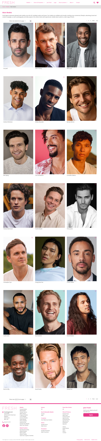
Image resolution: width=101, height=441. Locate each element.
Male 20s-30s (66, 418)
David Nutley (38, 389)
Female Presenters (45, 430)
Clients (64, 426)
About (72, 2)
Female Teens (66, 413)
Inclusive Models (24, 418)
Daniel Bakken (70, 335)
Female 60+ (65, 422)
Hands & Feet (23, 422)
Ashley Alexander (39, 122)
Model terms (94, 439)
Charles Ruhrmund (8, 229)
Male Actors (44, 426)
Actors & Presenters (39, 2)
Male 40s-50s (66, 421)
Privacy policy (80, 439)
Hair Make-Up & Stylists (46, 420)
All (41, 409)
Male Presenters (45, 432)
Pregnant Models (24, 415)
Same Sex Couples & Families (26, 435)
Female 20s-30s (66, 416)
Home (3, 6)
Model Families (24, 428)
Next (93, 20)
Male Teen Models (24, 425)
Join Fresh (49, 2)
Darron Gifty (6, 389)
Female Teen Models (24, 423)
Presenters (44, 428)
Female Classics (23, 412)
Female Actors (44, 424)
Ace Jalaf (5, 68)
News (64, 429)
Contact (78, 2)
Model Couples (23, 434)
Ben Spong (6, 175)
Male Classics (23, 413)
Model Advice (66, 428)
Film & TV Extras (67, 412)
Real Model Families (24, 429)
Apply (91, 415)
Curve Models (23, 416)
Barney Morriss (70, 122)
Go (30, 21)
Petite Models (23, 419)
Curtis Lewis (6, 335)
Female (43, 413)
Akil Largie (69, 68)
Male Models (23, 410)
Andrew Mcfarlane (7, 122)
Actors (42, 422)
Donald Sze (69, 389)
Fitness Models (23, 420)
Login (55, 2)
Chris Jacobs (70, 229)
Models (29, 2)
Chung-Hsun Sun (39, 282)
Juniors (43, 407)
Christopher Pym (7, 282)
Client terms (87, 439)
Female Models (23, 409)
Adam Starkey (38, 68)
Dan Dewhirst (38, 335)
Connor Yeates (70, 282)
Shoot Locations (63, 2)
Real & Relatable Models (47, 412)
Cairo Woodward (39, 175)
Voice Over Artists (67, 407)
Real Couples (23, 432)
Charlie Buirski (38, 229)
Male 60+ (65, 424)
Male (42, 415)
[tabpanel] (18, 45)
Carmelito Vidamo (71, 175)
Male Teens (65, 415)
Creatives (43, 418)
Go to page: (21, 21)
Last (97, 20)
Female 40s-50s (66, 419)
